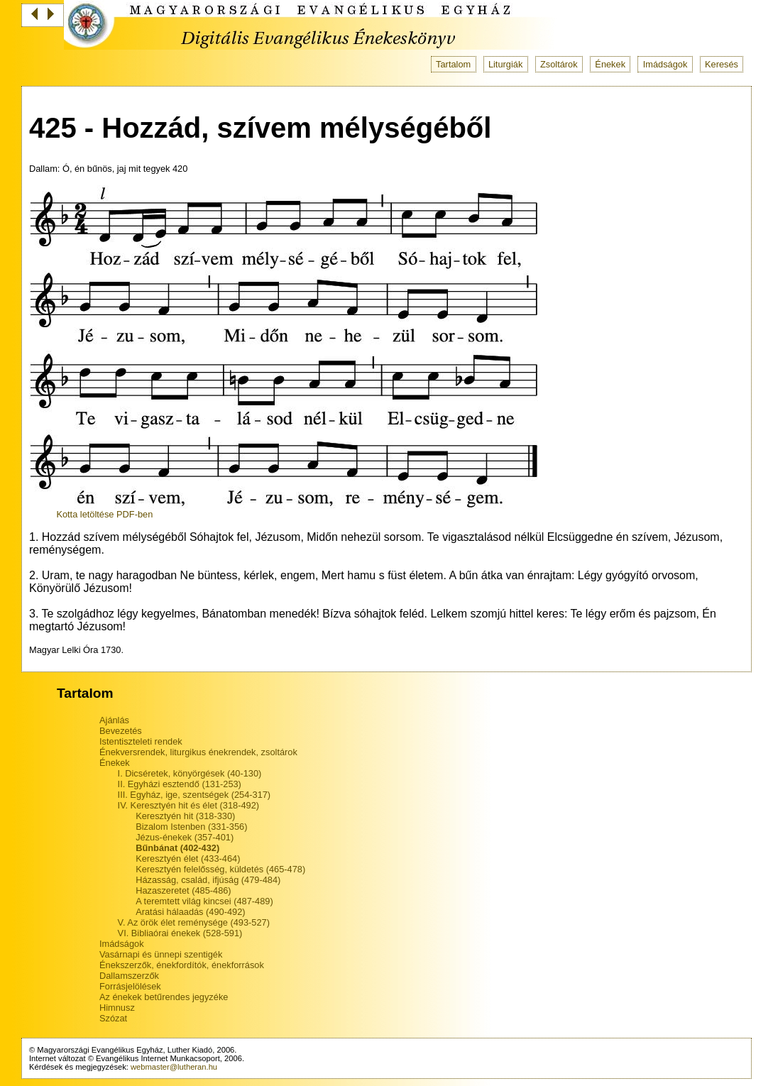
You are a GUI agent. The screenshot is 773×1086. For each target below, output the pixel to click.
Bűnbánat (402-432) (177, 848)
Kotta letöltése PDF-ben (104, 514)
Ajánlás (114, 720)
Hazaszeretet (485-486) (183, 890)
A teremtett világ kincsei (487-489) (204, 901)
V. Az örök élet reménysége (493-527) (194, 922)
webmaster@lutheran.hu (174, 1067)
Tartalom (453, 64)
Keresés (721, 64)
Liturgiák (505, 64)
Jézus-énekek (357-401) (185, 837)
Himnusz (117, 1007)
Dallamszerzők (129, 975)
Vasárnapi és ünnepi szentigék (160, 954)
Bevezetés (120, 730)
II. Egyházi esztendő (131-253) (179, 784)
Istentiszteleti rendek (140, 741)
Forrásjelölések (130, 986)
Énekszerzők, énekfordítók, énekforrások (181, 965)
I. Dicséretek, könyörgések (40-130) (190, 773)
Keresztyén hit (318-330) (185, 816)
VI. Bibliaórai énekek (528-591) (180, 933)
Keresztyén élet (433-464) (188, 858)
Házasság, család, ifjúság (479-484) (208, 879)
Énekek (610, 64)
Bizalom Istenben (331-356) (191, 826)
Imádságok (665, 64)
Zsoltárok (559, 64)
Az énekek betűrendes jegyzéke (163, 997)
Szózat (113, 1018)
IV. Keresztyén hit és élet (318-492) (188, 805)
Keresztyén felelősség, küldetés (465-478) (220, 869)
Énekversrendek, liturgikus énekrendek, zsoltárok (198, 752)
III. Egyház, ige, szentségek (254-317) (194, 794)
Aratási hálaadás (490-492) (190, 911)
